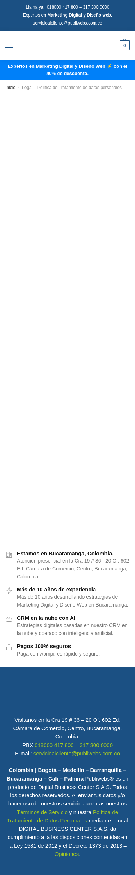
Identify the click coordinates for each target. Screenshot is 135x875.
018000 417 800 (63, 7)
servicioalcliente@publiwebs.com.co (67, 23)
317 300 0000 (96, 7)
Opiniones (67, 854)
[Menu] (16, 45)
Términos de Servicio (42, 812)
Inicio (10, 87)
